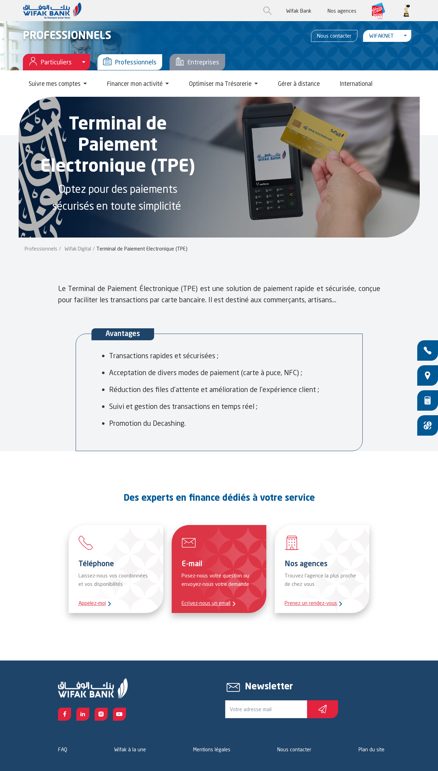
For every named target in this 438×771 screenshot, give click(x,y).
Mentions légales (211, 749)
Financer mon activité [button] (135, 83)
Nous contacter (334, 35)
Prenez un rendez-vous (311, 603)
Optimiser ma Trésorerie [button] (221, 83)
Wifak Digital (77, 249)
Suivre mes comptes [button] (55, 83)
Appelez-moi (92, 603)
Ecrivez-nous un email (206, 603)
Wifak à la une (130, 749)
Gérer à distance (299, 83)
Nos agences (342, 11)
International (356, 83)
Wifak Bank (298, 11)
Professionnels (130, 62)
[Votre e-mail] (266, 709)
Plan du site (371, 749)
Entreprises (197, 62)
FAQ (62, 749)
